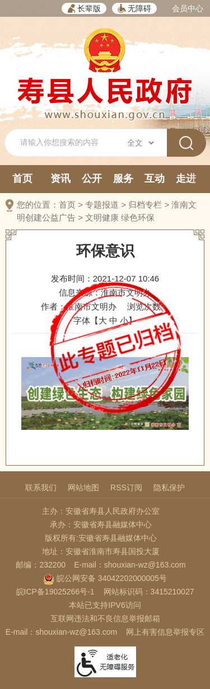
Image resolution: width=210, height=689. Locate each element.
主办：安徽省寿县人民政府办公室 (101, 511)
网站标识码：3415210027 (149, 591)
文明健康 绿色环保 (120, 217)
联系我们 (41, 487)
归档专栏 (145, 204)
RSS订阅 (126, 487)
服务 (123, 178)
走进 (186, 178)
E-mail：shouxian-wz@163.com (129, 564)
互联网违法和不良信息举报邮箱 (105, 618)
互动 (154, 178)
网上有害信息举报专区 (165, 631)
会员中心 (187, 8)
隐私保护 (169, 487)
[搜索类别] (140, 143)
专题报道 (102, 204)
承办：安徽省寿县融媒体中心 (101, 524)
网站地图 (83, 487)
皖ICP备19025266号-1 (55, 591)
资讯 (60, 178)
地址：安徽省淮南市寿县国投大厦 (101, 551)
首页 (22, 178)
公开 (92, 178)
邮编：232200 (41, 564)
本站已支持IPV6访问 (105, 605)
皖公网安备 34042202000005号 (105, 578)
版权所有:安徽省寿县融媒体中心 (101, 537)
